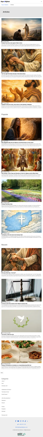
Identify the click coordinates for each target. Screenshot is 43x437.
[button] (41, 1)
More (2, 372)
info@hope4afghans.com (21, 427)
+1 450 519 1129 (21, 424)
